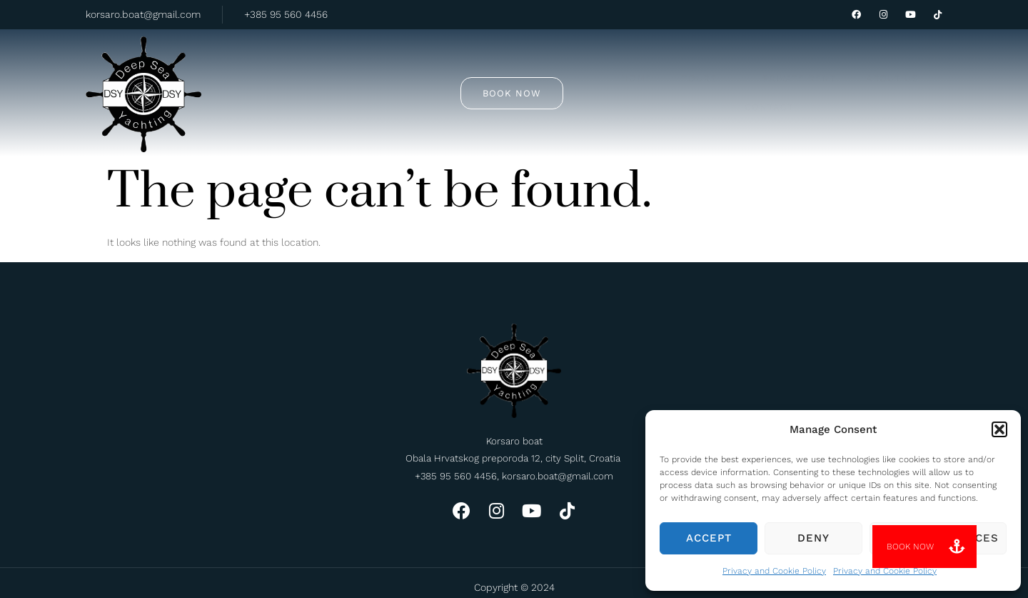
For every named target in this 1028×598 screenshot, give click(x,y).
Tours (415, 72)
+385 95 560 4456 (286, 14)
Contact (676, 72)
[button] (999, 429)
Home (346, 72)
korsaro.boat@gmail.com (143, 14)
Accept (709, 538)
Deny (813, 538)
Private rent (506, 72)
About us (597, 72)
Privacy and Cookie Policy (774, 571)
